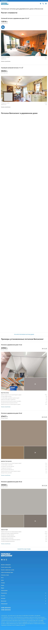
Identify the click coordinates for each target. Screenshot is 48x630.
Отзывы (3, 582)
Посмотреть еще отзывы (24, 549)
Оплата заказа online (6, 567)
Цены (2, 580)
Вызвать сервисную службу (7, 569)
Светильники (4, 590)
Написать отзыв (5, 575)
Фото (2, 577)
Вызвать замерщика (6, 564)
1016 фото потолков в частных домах (24, 334)
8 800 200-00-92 (6, 608)
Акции (2, 585)
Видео (2, 588)
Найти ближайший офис (7, 572)
